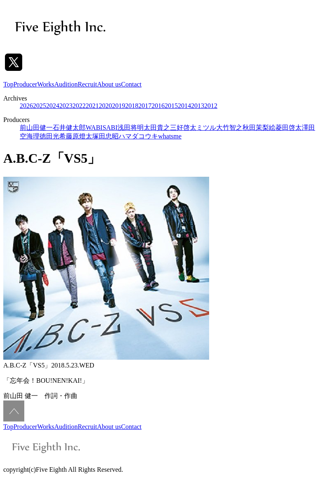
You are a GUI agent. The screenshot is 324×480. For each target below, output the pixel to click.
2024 (52, 105)
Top (8, 84)
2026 (26, 105)
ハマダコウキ (138, 136)
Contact (131, 84)
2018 (131, 105)
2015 (171, 105)
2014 (184, 105)
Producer (25, 84)
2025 (39, 105)
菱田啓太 (288, 127)
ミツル (206, 127)
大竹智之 (229, 127)
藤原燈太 (79, 136)
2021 (92, 105)
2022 (79, 105)
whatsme (170, 136)
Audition (66, 84)
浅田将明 (130, 127)
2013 (197, 105)
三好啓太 (183, 127)
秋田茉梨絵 (258, 127)
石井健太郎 (69, 127)
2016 (158, 105)
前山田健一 (36, 127)
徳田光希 (53, 136)
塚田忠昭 (105, 136)
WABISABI (101, 127)
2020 (105, 105)
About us (109, 84)
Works (45, 84)
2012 (210, 105)
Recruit (87, 84)
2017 (145, 105)
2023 (65, 105)
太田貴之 (157, 127)
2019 (118, 105)
